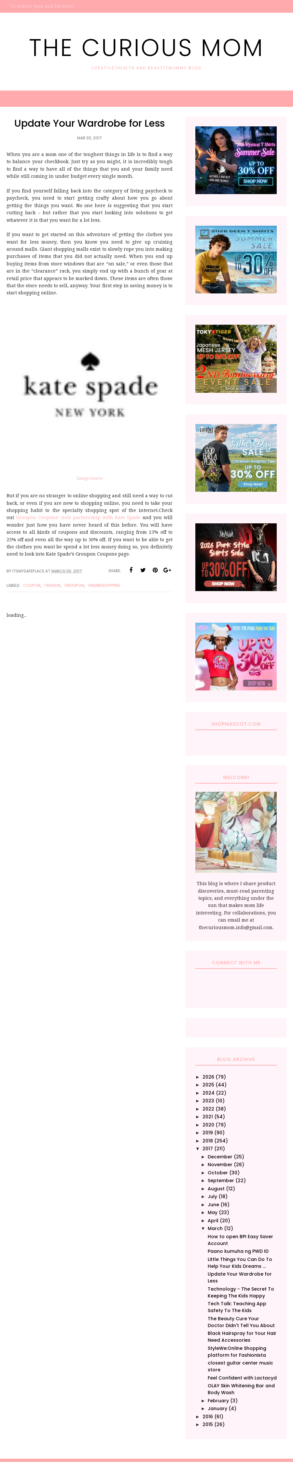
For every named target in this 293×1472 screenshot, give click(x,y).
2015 (207, 1424)
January (217, 1408)
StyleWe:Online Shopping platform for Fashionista (237, 1351)
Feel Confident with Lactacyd (242, 1378)
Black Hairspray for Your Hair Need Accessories (242, 1336)
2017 (207, 1148)
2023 (208, 1100)
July (212, 1196)
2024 (208, 1093)
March (215, 1228)
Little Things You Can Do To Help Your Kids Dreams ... (240, 1262)
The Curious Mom (146, 46)
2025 (208, 1085)
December (220, 1157)
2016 (207, 1416)
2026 (208, 1077)
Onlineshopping (104, 585)
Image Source (90, 478)
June (213, 1204)
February (218, 1400)
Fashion (52, 585)
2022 (208, 1109)
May (212, 1212)
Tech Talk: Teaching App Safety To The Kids (237, 1307)
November (220, 1164)
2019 (207, 1132)
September (221, 1180)
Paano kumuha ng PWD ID (238, 1251)
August (216, 1188)
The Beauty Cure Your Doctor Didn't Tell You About (241, 1322)
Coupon (31, 585)
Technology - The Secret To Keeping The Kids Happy (241, 1292)
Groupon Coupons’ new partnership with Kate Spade (78, 517)
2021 (207, 1116)
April (213, 1220)
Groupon (74, 585)
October (218, 1172)
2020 (208, 1125)
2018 (207, 1141)
